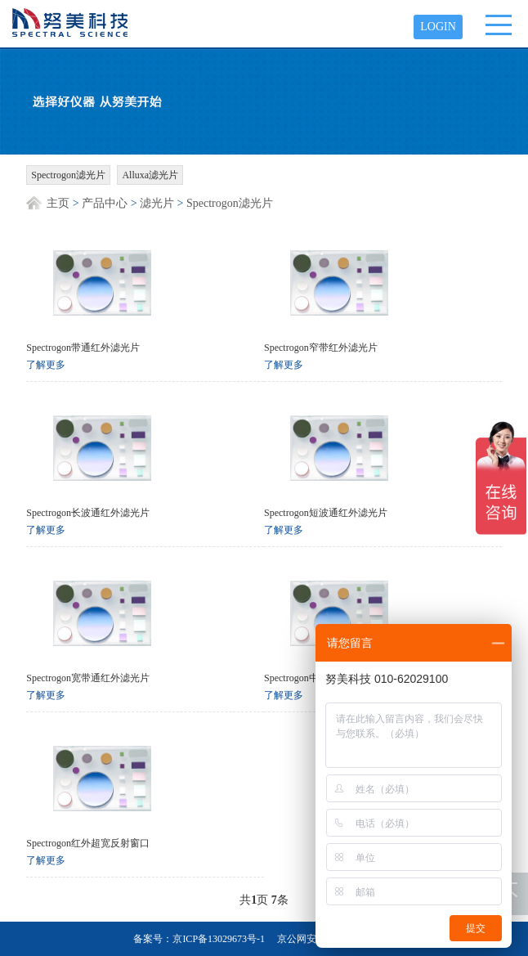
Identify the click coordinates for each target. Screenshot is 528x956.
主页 (58, 203)
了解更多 (45, 364)
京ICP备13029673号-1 (218, 939)
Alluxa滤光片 (150, 175)
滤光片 (157, 203)
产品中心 (105, 203)
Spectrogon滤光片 (68, 175)
